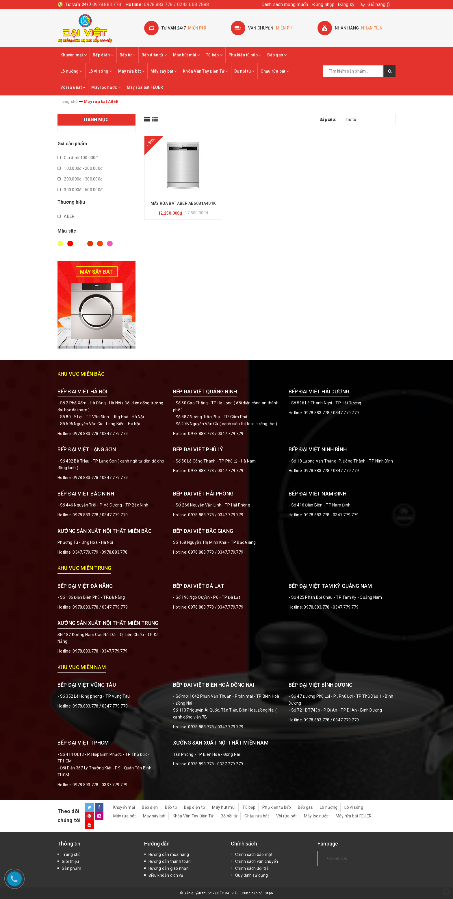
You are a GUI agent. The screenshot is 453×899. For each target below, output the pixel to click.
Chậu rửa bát (275, 71)
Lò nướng (71, 71)
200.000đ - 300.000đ (80, 179)
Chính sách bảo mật (254, 854)
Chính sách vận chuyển (256, 861)
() (378, 4)
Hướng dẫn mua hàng (168, 854)
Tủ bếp (214, 55)
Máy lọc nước (106, 87)
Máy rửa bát (131, 71)
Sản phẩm (71, 868)
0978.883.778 (106, 4)
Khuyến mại (73, 55)
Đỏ (70, 243)
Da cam (100, 243)
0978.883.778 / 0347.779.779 (100, 706)
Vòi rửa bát (72, 87)
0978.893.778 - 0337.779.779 (100, 784)
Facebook (336, 858)
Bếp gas (277, 55)
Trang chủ (71, 854)
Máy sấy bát (164, 71)
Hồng (110, 243)
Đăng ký (346, 4)
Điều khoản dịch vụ (165, 875)
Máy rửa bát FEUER (145, 87)
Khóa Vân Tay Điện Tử (205, 71)
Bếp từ (127, 55)
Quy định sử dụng (251, 875)
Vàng (60, 243)
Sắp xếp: (328, 119)
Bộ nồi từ (244, 71)
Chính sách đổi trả (252, 868)
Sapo (268, 893)
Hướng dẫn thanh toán (169, 861)
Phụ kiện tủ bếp (245, 55)
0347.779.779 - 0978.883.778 (100, 552)
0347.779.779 (115, 433)
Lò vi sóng (100, 71)
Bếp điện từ (154, 55)
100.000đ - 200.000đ (80, 168)
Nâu (90, 243)
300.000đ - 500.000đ (80, 189)
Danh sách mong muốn (284, 4)
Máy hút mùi (186, 55)
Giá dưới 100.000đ (77, 157)
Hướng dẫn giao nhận (168, 868)
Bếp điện (103, 55)
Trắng (80, 243)
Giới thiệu (70, 861)
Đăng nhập (323, 4)
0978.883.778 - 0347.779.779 (331, 515)
